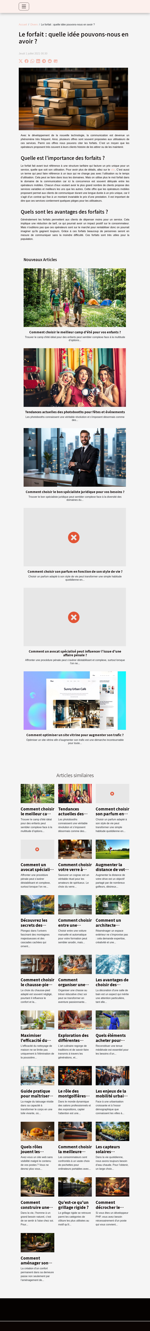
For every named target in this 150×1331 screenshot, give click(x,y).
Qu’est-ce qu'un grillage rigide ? (73, 1204)
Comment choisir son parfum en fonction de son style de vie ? (75, 571)
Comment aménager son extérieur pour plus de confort (35, 1265)
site (113, 169)
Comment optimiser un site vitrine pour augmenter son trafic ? (75, 735)
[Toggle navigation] (24, 6)
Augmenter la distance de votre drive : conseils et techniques (112, 872)
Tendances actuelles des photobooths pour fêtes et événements (75, 412)
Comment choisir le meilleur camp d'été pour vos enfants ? (75, 332)
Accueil (23, 24)
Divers (34, 24)
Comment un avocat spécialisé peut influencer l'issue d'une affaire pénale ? (75, 653)
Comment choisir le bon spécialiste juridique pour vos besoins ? (75, 491)
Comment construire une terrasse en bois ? (37, 1207)
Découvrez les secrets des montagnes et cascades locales (37, 927)
